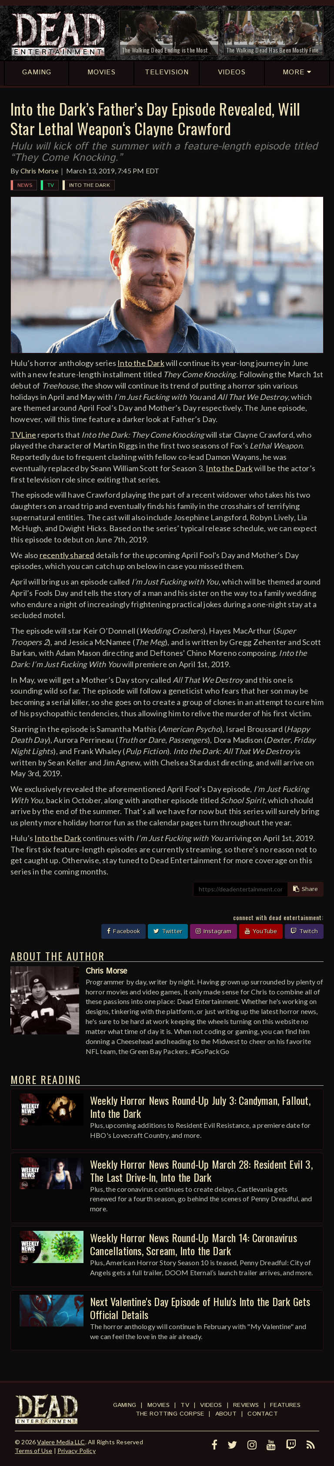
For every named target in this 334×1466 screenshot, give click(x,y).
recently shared (67, 555)
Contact (262, 1413)
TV (50, 185)
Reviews (246, 1405)
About (226, 1413)
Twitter (168, 931)
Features (285, 1405)
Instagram (213, 931)
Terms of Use (33, 1450)
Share (305, 889)
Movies (158, 1405)
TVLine (23, 434)
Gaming (124, 1405)
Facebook (123, 931)
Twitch (304, 931)
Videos (211, 1405)
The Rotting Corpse (170, 1413)
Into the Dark (89, 185)
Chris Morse (39, 170)
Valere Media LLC (61, 1442)
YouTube (261, 931)
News (24, 185)
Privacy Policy (76, 1450)
